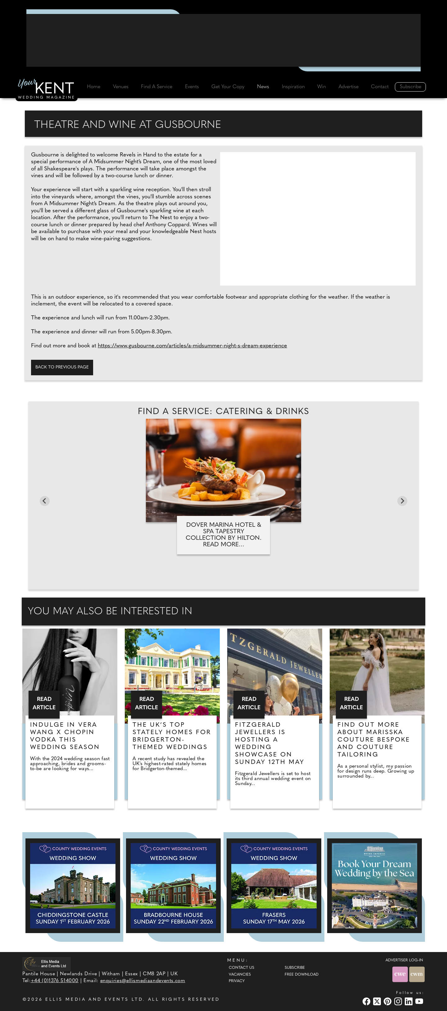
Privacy (237, 981)
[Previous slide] (45, 501)
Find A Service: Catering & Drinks (223, 412)
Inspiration (293, 86)
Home (93, 86)
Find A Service (156, 86)
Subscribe (410, 86)
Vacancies (240, 975)
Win (321, 86)
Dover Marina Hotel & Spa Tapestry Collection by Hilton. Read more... (224, 535)
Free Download (301, 975)
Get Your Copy (227, 86)
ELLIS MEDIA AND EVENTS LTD (94, 999)
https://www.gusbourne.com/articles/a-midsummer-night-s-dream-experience (192, 346)
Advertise (349, 86)
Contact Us (241, 968)
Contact (380, 86)
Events (192, 86)
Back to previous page (62, 367)
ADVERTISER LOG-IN (404, 960)
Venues (121, 86)
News (263, 86)
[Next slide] (402, 501)
